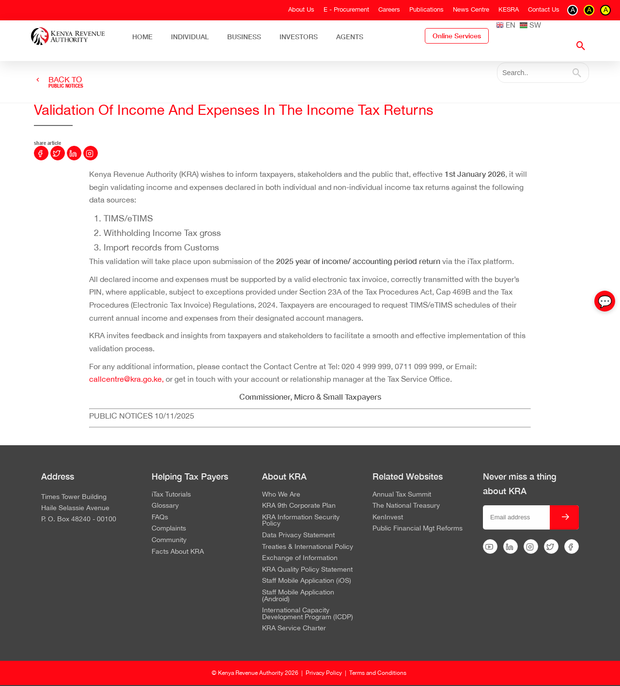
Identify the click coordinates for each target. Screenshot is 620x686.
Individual (190, 36)
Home (142, 36)
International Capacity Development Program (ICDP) (307, 613)
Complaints (169, 528)
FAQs (160, 517)
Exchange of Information (300, 558)
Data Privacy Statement (298, 535)
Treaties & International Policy (307, 547)
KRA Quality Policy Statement (307, 569)
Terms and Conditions (377, 673)
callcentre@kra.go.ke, (126, 378)
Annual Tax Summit (401, 494)
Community (169, 540)
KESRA (508, 9)
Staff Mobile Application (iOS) (306, 580)
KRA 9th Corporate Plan (299, 505)
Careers (389, 9)
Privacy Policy (324, 673)
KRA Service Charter (294, 628)
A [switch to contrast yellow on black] (589, 10)
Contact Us (543, 9)
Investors (298, 36)
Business (244, 36)
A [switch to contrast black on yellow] (606, 10)
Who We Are (281, 494)
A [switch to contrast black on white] (573, 10)
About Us (301, 9)
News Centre (471, 9)
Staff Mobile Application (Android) (298, 595)
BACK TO (65, 82)
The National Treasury (406, 505)
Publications (426, 9)
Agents (349, 36)
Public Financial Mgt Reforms (417, 528)
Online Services (457, 36)
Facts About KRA (178, 551)
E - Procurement (346, 9)
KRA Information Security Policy (301, 520)
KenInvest (387, 517)
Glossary (165, 505)
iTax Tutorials (171, 494)
